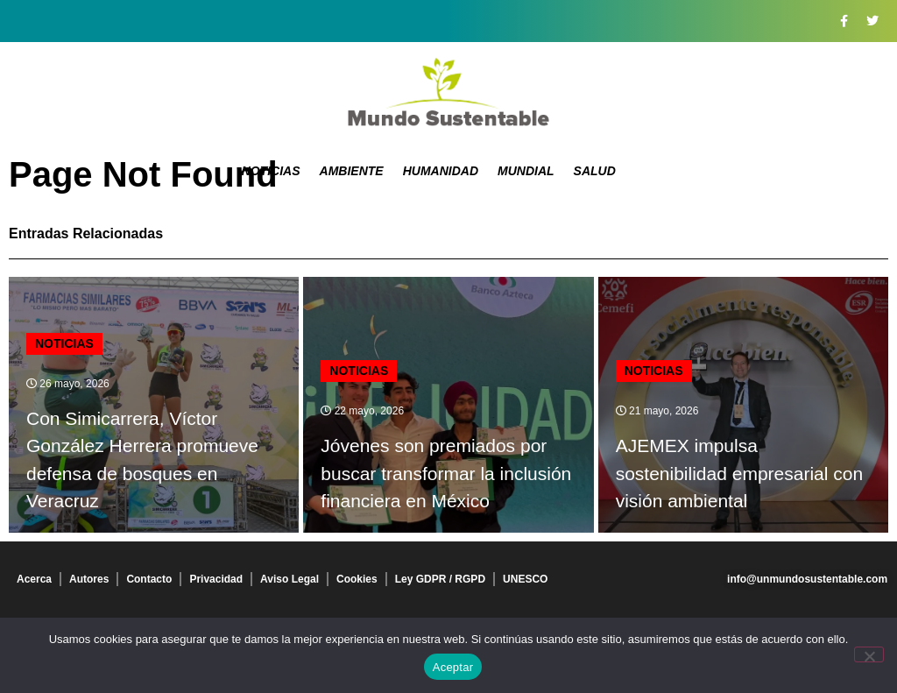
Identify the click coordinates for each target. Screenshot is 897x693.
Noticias (271, 171)
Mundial (526, 171)
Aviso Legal (289, 579)
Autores (89, 579)
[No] (869, 654)
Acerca (34, 579)
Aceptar (453, 667)
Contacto (149, 579)
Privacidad (216, 579)
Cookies (357, 579)
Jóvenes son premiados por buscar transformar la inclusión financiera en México (446, 473)
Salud (595, 171)
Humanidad (440, 171)
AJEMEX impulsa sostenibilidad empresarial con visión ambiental (740, 473)
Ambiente (352, 171)
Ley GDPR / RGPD (440, 579)
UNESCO (525, 579)
